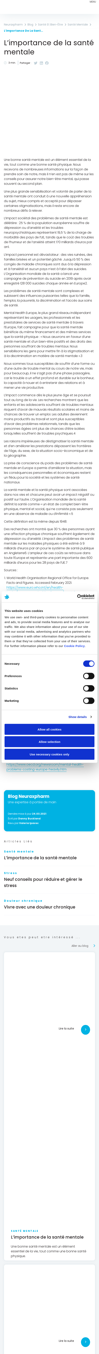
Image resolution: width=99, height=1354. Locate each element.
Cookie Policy (74, 645)
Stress (10, 873)
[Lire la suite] (85, 1029)
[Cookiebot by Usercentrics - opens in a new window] (77, 596)
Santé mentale (19, 852)
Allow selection (49, 741)
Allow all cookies (50, 729)
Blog (30, 25)
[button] (35, 63)
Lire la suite (66, 1028)
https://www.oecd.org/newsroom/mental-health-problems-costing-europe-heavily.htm (45, 767)
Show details (78, 717)
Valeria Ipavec (29, 823)
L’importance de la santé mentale (40, 858)
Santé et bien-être (50, 25)
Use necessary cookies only (49, 754)
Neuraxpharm (13, 25)
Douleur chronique (23, 901)
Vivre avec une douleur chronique (39, 907)
